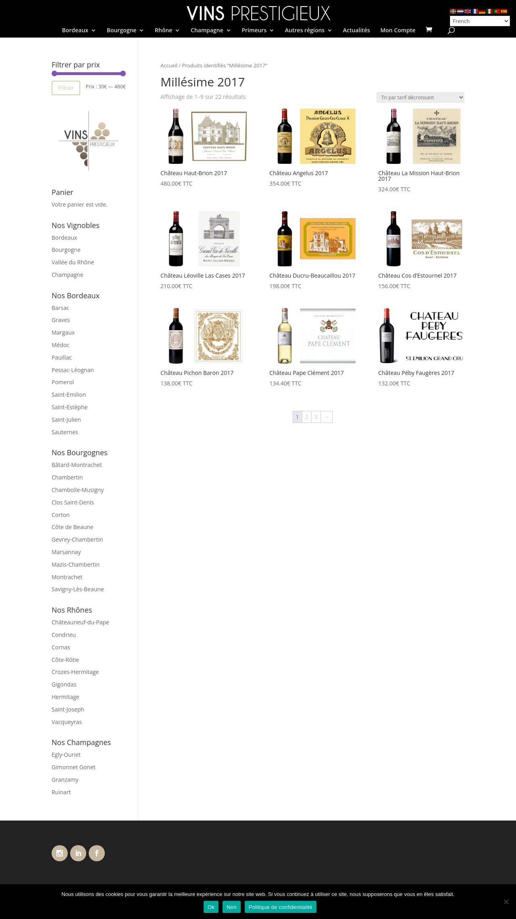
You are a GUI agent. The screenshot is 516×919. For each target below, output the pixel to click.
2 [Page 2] (306, 417)
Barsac (60, 308)
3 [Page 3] (316, 417)
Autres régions (305, 30)
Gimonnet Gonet (74, 767)
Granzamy (65, 779)
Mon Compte (397, 30)
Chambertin (67, 477)
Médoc (60, 345)
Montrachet (67, 577)
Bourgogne (122, 30)
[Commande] (420, 97)
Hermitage (65, 697)
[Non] (506, 902)
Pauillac (62, 357)
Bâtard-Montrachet (77, 465)
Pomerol (63, 382)
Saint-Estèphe (69, 407)
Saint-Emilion (69, 394)
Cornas (61, 647)
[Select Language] (480, 21)
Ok (211, 907)
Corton (61, 515)
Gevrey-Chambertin (77, 539)
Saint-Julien (66, 419)
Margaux (63, 332)
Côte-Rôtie (65, 660)
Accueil (168, 65)
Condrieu (64, 634)
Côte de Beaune (73, 527)
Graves (61, 320)
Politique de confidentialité (280, 907)
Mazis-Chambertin (76, 564)
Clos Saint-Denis (73, 502)
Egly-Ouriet (66, 754)
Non (232, 907)
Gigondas (64, 684)
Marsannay (66, 552)
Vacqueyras (67, 722)
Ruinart (61, 792)
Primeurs (253, 30)
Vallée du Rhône (73, 262)
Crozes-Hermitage (75, 672)
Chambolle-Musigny (78, 490)
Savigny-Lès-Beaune (78, 589)
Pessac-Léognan (73, 370)
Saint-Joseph (68, 709)
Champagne (207, 30)
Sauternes (65, 432)
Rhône (163, 30)
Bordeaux (75, 30)
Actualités (356, 30)
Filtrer (66, 88)
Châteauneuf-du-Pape (80, 622)
